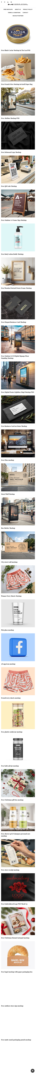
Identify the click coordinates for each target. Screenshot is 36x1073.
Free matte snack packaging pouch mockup (16, 1040)
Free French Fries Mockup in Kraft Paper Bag (16, 84)
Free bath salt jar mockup (10, 766)
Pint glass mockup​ (7, 630)
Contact (25, 12)
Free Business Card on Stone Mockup (14, 426)
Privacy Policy (27, 9)
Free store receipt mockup (10, 870)
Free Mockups (8, 9)
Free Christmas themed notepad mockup (15, 938)
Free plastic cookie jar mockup (11, 732)
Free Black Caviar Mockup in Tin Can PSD (15, 50)
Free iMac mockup (7, 460)
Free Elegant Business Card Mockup (13, 322)
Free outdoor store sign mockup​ (12, 1006)
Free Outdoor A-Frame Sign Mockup (13, 220)
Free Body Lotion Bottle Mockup (12, 254)
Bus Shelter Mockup (8, 528)
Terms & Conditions (14, 12)
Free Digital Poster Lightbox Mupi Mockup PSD (17, 392)
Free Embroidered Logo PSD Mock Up (14, 904)
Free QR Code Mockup (9, 186)
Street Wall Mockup (8, 494)
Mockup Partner (18, 15)
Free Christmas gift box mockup (12, 800)
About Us (18, 9)
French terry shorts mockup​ (11, 698)
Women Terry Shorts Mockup (11, 596)
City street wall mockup (9, 562)
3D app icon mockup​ (8, 664)
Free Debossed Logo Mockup (11, 152)
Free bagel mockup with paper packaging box (16, 972)
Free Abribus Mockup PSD (10, 118)
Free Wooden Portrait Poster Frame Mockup (16, 288)
